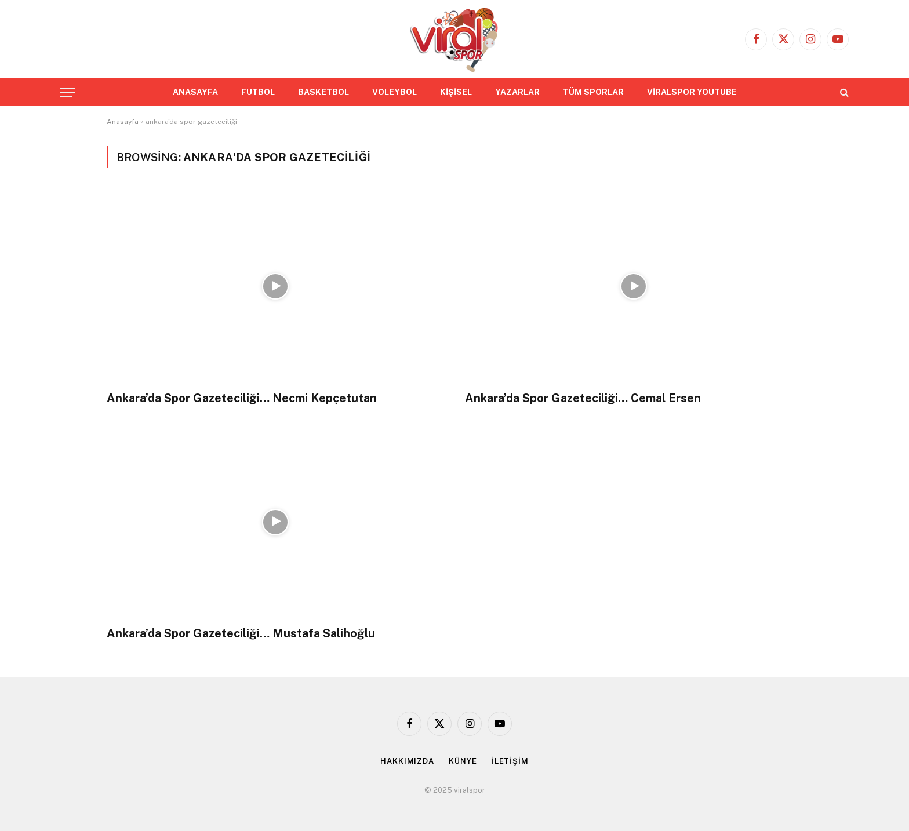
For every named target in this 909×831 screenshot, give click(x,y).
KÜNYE (463, 761)
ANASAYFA (195, 92)
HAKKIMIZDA (407, 761)
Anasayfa (123, 122)
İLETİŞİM (510, 761)
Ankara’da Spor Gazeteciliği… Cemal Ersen (583, 398)
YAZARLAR (517, 92)
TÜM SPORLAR (593, 92)
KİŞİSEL (456, 92)
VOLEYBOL (394, 92)
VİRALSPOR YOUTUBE (692, 92)
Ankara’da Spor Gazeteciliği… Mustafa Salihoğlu (241, 633)
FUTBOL (258, 92)
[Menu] (67, 92)
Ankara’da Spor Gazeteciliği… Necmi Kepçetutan (242, 398)
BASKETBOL (323, 92)
